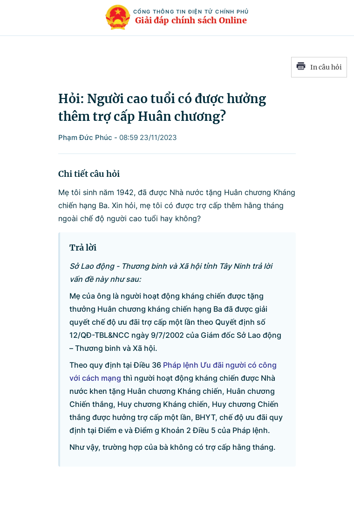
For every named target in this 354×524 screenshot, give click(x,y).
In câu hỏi (319, 67)
